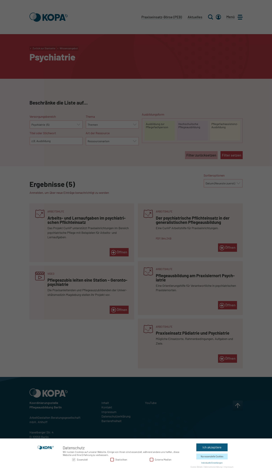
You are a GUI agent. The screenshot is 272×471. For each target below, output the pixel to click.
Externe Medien (160, 459)
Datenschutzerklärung (213, 466)
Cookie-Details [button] (196, 466)
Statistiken (118, 459)
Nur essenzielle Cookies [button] (212, 455)
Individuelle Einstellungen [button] (212, 462)
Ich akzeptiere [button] (212, 446)
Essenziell (80, 459)
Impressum (228, 466)
